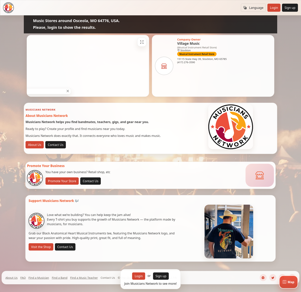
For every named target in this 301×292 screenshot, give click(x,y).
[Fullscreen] (141, 42)
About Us (34, 145)
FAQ (23, 278)
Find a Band (59, 278)
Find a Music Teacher (84, 278)
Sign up (289, 8)
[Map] (288, 282)
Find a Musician (38, 278)
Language (253, 7)
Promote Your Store (62, 181)
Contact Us (55, 145)
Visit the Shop (41, 247)
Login (274, 8)
